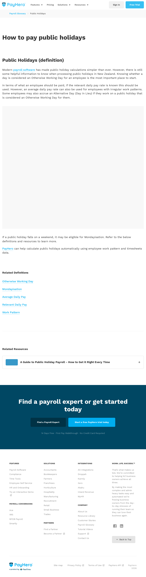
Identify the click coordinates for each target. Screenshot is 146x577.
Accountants (50, 470)
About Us (82, 511)
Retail (47, 505)
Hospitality (49, 492)
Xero (80, 483)
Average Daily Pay (14, 296)
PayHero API (116, 565)
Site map (58, 565)
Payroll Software (17, 470)
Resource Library (86, 516)
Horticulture (50, 487)
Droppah (82, 474)
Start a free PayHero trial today (92, 422)
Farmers (48, 479)
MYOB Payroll (16, 519)
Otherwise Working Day (17, 281)
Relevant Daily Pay (14, 304)
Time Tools (15, 479)
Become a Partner (54, 533)
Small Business (51, 510)
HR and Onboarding (19, 487)
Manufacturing (51, 496)
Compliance (15, 474)
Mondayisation (12, 289)
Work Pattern (11, 312)
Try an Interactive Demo (21, 493)
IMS (11, 514)
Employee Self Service (20, 483)
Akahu (81, 487)
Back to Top (123, 539)
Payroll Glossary (17, 13)
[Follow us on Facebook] (114, 526)
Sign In (116, 5)
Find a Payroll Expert (48, 422)
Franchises (49, 483)
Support (83, 533)
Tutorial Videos (85, 529)
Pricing (50, 5)
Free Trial (135, 5)
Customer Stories (87, 520)
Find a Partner (51, 529)
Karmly (81, 479)
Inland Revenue (86, 492)
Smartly (13, 523)
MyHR (81, 496)
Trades (47, 514)
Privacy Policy (75, 565)
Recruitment (50, 501)
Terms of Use (96, 565)
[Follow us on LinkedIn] (121, 526)
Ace (11, 510)
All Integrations (85, 470)
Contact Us (83, 538)
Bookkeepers (50, 474)
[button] (37, 5)
